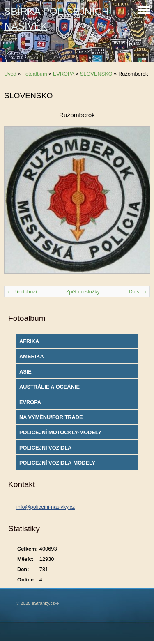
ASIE (25, 372)
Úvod (10, 74)
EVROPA (63, 74)
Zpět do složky (83, 291)
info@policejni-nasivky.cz (45, 507)
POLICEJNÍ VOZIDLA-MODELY (57, 463)
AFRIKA (29, 341)
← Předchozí (22, 291)
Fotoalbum (34, 74)
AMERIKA (31, 356)
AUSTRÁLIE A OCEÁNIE (49, 387)
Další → (138, 291)
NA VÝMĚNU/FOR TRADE (51, 417)
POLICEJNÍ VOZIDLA (45, 448)
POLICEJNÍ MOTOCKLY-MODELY (60, 432)
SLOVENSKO (96, 74)
